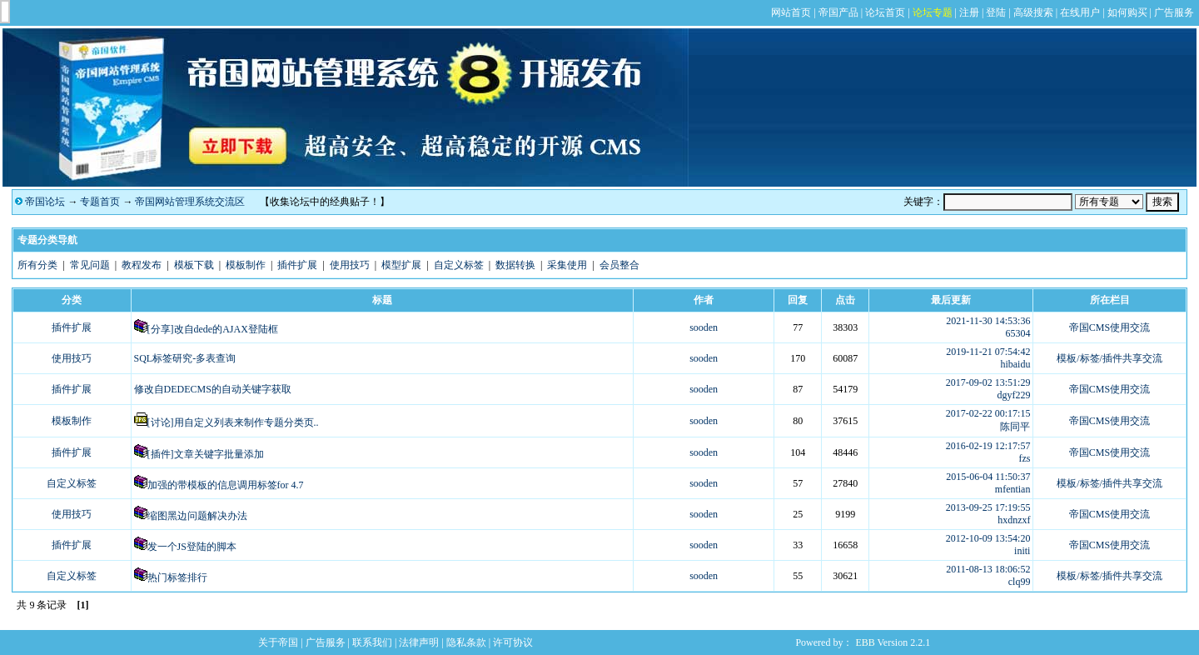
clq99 (1019, 582)
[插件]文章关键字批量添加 (205, 454)
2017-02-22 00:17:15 (988, 413)
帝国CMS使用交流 (1109, 327)
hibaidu (1015, 364)
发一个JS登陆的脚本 (191, 546)
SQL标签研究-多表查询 (185, 358)
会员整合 (619, 265)
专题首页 (100, 202)
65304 (1017, 333)
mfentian (1013, 489)
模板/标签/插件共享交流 (1109, 358)
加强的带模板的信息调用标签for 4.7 (225, 485)
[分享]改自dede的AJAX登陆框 (212, 329)
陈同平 (1015, 426)
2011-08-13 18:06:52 (988, 569)
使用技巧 (350, 265)
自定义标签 (459, 265)
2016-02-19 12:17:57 (988, 446)
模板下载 (194, 265)
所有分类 (37, 265)
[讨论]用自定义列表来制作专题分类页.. (233, 422)
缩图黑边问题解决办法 (197, 516)
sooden (703, 327)
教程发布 (142, 265)
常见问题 (90, 265)
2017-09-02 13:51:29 (988, 382)
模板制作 (246, 265)
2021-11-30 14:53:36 (988, 321)
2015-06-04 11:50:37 (988, 476)
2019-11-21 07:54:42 (988, 352)
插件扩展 (297, 265)
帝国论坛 (45, 202)
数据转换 (515, 265)
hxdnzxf (1014, 520)
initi (1022, 551)
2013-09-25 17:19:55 (988, 507)
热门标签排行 (177, 577)
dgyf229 (1013, 395)
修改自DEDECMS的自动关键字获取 (212, 389)
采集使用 (567, 265)
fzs (1024, 458)
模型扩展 (401, 265)
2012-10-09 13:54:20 (988, 538)
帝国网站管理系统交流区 (190, 202)
